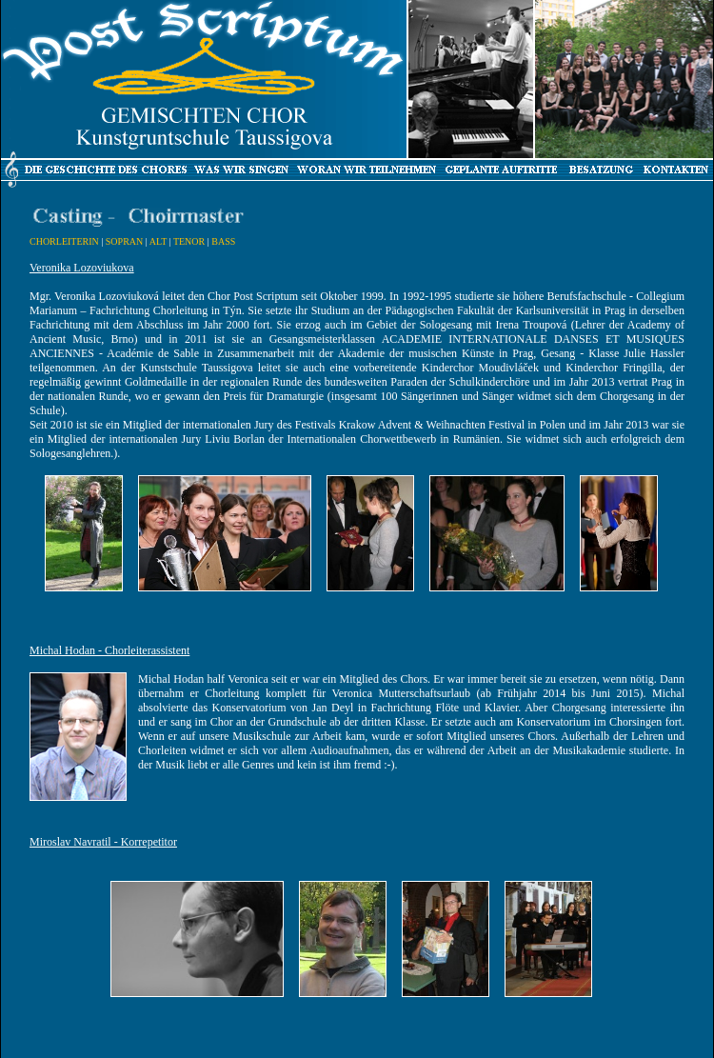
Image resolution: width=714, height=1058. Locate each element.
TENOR (189, 241)
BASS (223, 241)
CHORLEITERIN (64, 241)
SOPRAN (124, 241)
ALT (158, 241)
